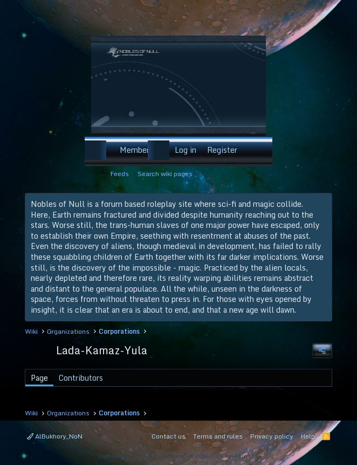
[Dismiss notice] (321, 204)
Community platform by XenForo (178, 455)
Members (136, 150)
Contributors (81, 378)
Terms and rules (218, 436)
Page (39, 378)
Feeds (120, 174)
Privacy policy (271, 436)
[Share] (322, 351)
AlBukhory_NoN (55, 436)
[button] (107, 150)
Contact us (169, 436)
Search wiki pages (165, 174)
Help (308, 436)
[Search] (256, 150)
